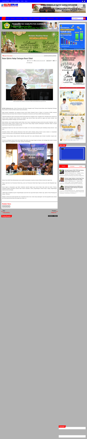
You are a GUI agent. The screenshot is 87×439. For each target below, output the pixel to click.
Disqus (55, 215)
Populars (63, 166)
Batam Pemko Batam (8, 55)
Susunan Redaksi (5, 1)
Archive (80, 166)
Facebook (85, 1)
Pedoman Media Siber (15, 1)
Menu (26, 1)
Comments (72, 166)
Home (3, 18)
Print (51, 60)
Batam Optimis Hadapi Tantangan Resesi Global (17, 58)
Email (55, 60)
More (22, 1)
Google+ (7, 206)
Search (84, 18)
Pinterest (9, 206)
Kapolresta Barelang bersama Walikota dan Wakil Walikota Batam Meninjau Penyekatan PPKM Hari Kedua (74, 187)
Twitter (82, 1)
